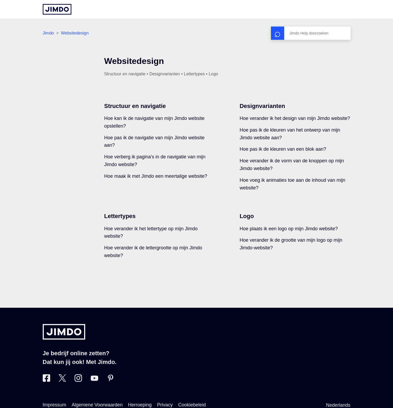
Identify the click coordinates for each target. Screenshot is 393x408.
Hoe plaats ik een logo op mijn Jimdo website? (289, 228)
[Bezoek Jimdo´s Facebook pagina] (46, 380)
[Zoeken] (311, 33)
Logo (247, 216)
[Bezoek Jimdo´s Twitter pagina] (62, 380)
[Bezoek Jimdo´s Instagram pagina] (78, 380)
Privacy (165, 404)
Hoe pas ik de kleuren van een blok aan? (283, 149)
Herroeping (140, 404)
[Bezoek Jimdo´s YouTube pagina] (94, 380)
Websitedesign (75, 33)
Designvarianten (262, 106)
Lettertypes (120, 216)
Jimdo (48, 33)
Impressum (54, 404)
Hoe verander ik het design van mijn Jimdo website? (295, 118)
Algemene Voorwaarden (97, 404)
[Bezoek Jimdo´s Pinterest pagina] (110, 380)
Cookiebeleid (192, 404)
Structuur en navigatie (135, 106)
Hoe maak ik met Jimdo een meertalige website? (155, 176)
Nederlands (338, 405)
